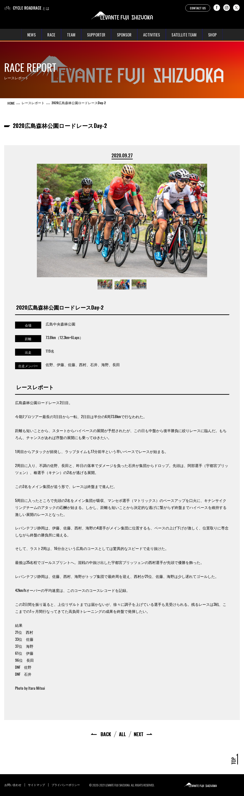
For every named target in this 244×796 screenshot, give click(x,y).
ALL (122, 734)
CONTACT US (198, 8)
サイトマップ (36, 784)
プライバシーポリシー (66, 784)
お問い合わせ (12, 784)
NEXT (138, 734)
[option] (122, 220)
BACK (106, 734)
